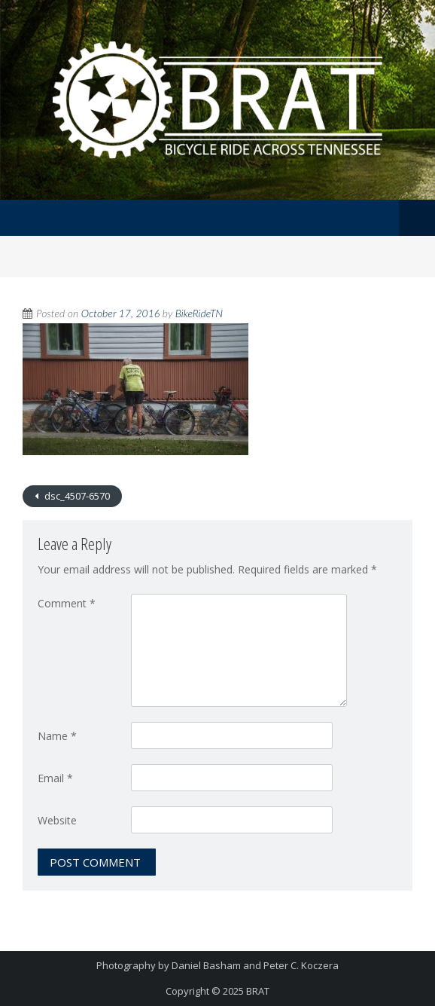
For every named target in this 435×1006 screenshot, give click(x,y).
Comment (67, 603)
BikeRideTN (199, 313)
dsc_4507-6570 (76, 496)
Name (57, 736)
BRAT (257, 991)
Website (57, 820)
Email (55, 778)
